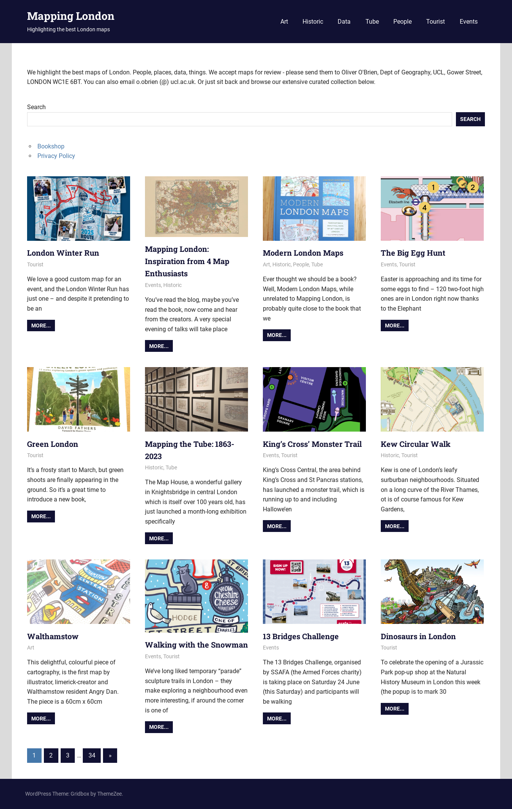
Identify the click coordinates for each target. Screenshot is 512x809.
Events (469, 21)
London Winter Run (63, 253)
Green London (52, 444)
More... (41, 325)
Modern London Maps (303, 253)
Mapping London (70, 16)
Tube (372, 21)
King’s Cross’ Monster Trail (312, 444)
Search (36, 107)
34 (92, 755)
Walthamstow (53, 636)
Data (344, 21)
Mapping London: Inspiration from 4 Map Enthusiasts (187, 261)
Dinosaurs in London (418, 636)
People (402, 21)
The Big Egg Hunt (413, 253)
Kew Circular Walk (416, 444)
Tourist (435, 21)
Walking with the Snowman (196, 644)
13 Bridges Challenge (301, 636)
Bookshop (50, 146)
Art (284, 21)
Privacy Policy (56, 156)
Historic (313, 21)
